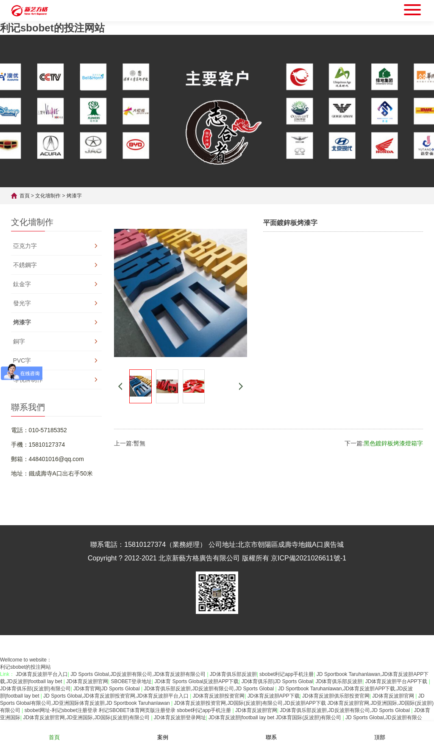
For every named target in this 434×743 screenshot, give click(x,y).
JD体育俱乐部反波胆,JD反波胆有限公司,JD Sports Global (209, 689)
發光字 (22, 303)
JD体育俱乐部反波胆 (233, 674)
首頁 (24, 196)
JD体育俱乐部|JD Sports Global (277, 681)
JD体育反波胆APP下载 (274, 696)
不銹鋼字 (25, 265)
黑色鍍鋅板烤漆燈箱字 (393, 443)
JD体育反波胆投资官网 (219, 696)
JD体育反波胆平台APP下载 (397, 681)
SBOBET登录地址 (131, 681)
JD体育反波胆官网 (87, 681)
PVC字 (22, 360)
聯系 (271, 731)
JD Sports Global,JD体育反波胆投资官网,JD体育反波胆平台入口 (116, 696)
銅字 (19, 341)
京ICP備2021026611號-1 (308, 558)
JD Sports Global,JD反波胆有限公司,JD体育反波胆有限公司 (138, 674)
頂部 (379, 731)
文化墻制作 (48, 196)
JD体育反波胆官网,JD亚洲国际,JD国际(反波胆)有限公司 (87, 717)
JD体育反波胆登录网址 (180, 717)
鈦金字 (22, 284)
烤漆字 (74, 196)
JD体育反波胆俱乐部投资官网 (336, 696)
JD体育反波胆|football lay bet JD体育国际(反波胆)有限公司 (276, 717)
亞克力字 (25, 245)
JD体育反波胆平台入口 (42, 674)
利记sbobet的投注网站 (52, 28)
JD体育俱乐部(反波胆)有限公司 (35, 689)
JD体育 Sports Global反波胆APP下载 (197, 681)
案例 (162, 731)
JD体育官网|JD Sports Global (107, 689)
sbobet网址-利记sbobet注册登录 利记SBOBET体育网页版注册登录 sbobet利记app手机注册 (129, 710)
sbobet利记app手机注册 (286, 674)
